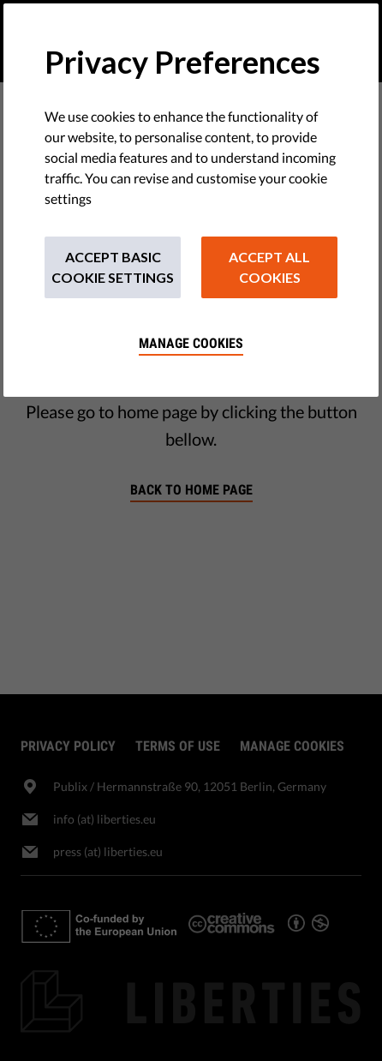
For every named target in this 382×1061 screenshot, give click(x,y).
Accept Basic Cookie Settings (112, 267)
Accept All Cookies (269, 267)
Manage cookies (191, 343)
